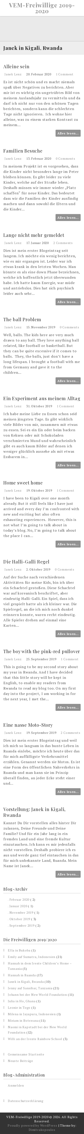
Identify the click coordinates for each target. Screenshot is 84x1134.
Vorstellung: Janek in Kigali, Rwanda (34, 812)
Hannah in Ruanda (22, 975)
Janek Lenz (13, 74)
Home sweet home (23, 483)
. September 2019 (21, 925)
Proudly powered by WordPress (32, 1125)
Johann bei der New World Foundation (37, 994)
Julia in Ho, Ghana (21, 1001)
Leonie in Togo (19, 1007)
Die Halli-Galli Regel (26, 562)
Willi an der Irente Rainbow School (35, 1039)
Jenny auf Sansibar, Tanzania (30, 988)
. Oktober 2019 (19, 919)
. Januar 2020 (17, 906)
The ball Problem (22, 319)
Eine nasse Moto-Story (28, 725)
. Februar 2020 (18, 899)
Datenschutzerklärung (25, 1101)
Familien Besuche (23, 151)
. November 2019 (20, 912)
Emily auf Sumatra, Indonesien (31, 957)
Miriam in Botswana (23, 1020)
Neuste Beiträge (20, 1061)
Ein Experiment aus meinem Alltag (41, 398)
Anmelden (16, 1085)
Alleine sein (16, 66)
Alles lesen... (68, 133)
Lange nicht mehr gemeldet (33, 235)
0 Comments (65, 158)
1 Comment (64, 74)
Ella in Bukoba (19, 950)
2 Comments (63, 243)
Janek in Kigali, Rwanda (26, 981)
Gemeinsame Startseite (26, 1054)
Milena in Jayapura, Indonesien (32, 1014)
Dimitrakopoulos (42, 1130)
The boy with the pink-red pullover (41, 651)
